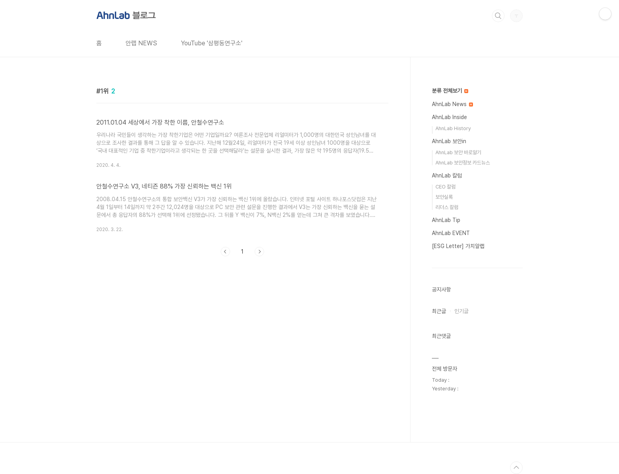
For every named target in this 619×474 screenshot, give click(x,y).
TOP (516, 467)
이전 (225, 251)
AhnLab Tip (446, 220)
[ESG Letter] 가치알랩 (458, 246)
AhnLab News (452, 104)
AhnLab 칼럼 (447, 175)
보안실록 (444, 197)
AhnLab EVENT (451, 233)
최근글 (439, 311)
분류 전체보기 (450, 91)
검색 (498, 16)
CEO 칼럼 (445, 187)
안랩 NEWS (141, 43)
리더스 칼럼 (446, 207)
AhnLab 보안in (449, 141)
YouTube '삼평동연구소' (211, 43)
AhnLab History (453, 128)
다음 (259, 251)
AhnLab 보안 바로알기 (458, 152)
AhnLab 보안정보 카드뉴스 (462, 163)
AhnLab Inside (449, 117)
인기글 (461, 311)
